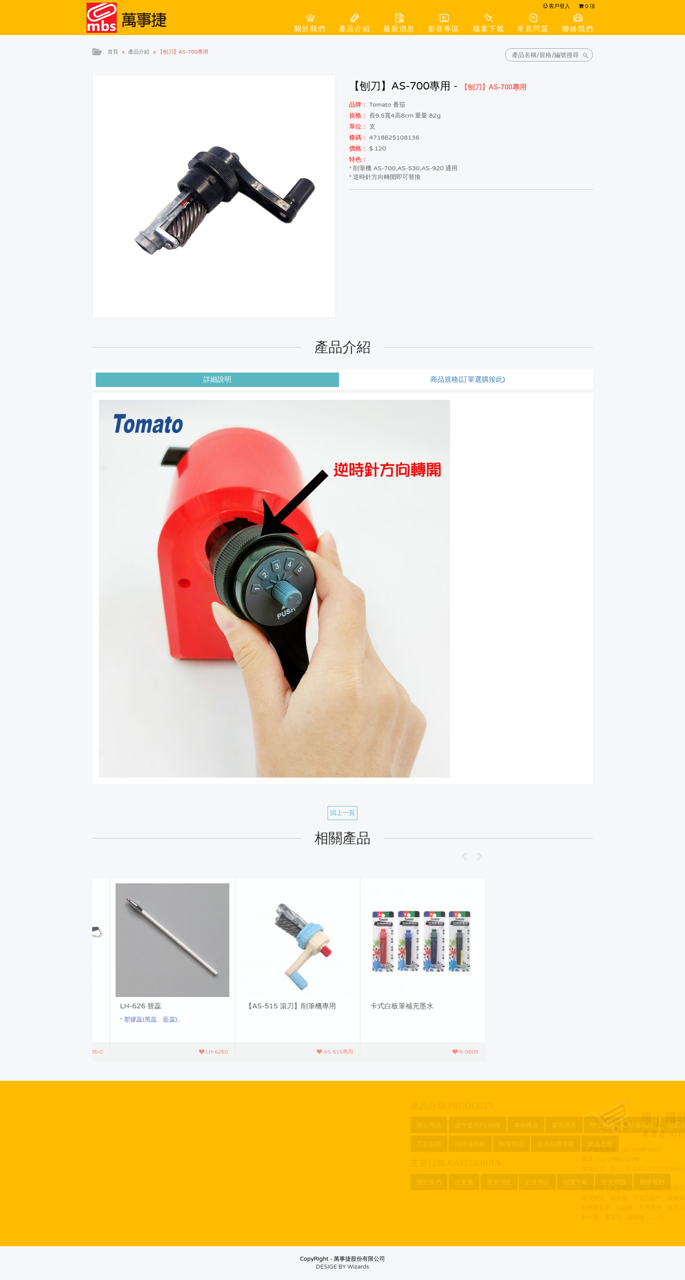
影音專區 (444, 29)
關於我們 (310, 29)
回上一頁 (342, 813)
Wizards (358, 1266)
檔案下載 (489, 29)
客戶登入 (556, 6)
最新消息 (399, 29)
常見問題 (533, 29)
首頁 (113, 52)
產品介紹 (355, 29)
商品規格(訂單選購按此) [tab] (467, 379)
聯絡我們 (578, 29)
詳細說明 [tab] (217, 379)
